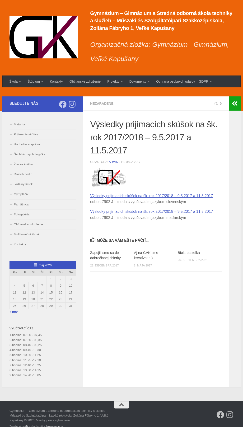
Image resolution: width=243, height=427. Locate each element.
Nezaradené (101, 94)
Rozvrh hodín (23, 165)
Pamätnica (21, 195)
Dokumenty (137, 81)
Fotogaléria (21, 205)
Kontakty (56, 81)
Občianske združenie (85, 81)
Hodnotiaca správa (27, 135)
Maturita (19, 115)
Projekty (113, 81)
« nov (13, 302)
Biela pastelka (189, 244)
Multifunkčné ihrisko (27, 225)
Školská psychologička (29, 145)
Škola (13, 81)
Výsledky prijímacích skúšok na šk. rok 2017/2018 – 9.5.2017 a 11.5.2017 (151, 187)
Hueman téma (55, 417)
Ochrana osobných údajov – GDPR (182, 81)
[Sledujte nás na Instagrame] (72, 95)
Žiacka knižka (23, 155)
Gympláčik (21, 185)
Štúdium (34, 81)
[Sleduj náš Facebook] (62, 95)
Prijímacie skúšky (26, 125)
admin (113, 153)
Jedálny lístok (23, 175)
